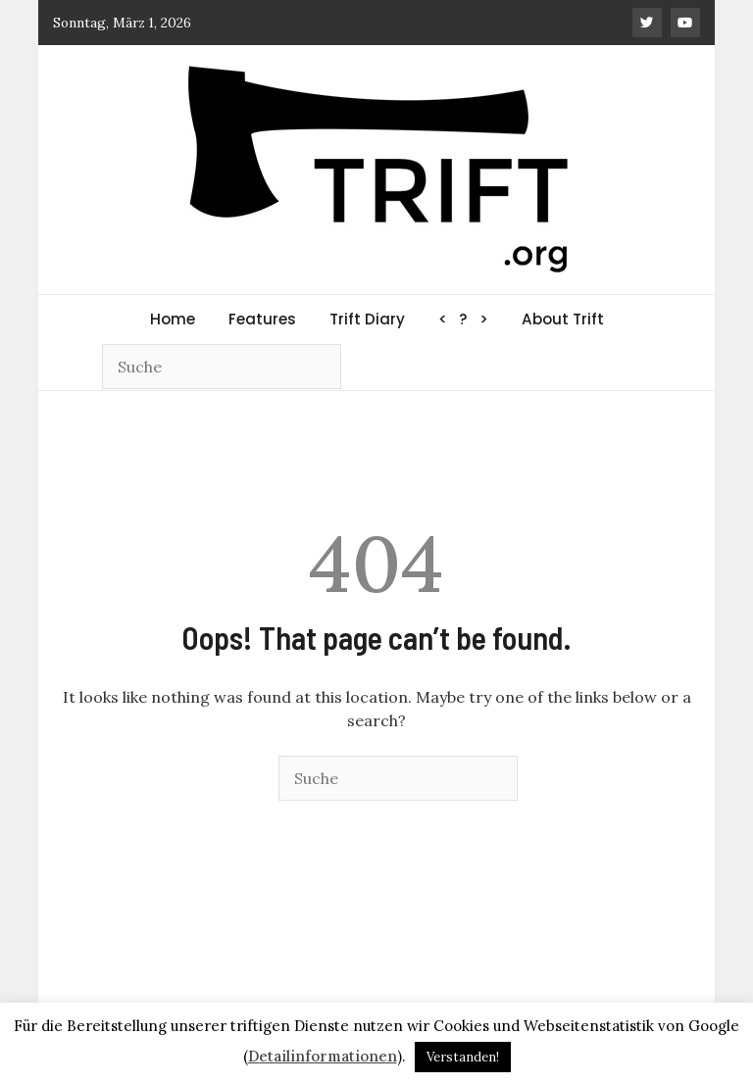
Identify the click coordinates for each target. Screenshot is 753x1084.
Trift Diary (367, 319)
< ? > (463, 319)
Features (262, 319)
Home (172, 319)
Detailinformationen (322, 1056)
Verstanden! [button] (463, 1057)
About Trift (563, 319)
